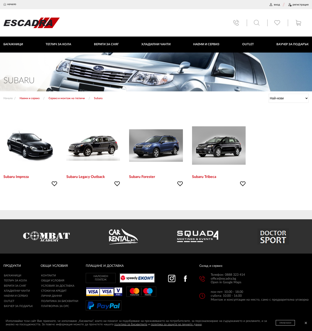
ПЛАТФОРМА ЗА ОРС (55, 306)
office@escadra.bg (223, 278)
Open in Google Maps (226, 282)
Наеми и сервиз (16, 296)
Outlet (9, 301)
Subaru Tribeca (204, 177)
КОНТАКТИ (48, 275)
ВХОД (274, 4)
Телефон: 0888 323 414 (228, 274)
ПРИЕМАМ (285, 323)
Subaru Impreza (16, 177)
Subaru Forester (142, 177)
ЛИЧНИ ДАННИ (51, 296)
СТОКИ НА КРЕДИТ (54, 291)
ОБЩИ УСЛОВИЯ (52, 280)
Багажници (12, 275)
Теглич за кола (15, 280)
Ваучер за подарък (18, 306)
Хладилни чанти (17, 291)
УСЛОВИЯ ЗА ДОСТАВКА (57, 285)
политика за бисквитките (130, 324)
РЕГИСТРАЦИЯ (298, 4)
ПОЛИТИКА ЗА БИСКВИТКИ (59, 301)
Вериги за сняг (15, 285)
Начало (8, 98)
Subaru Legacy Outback (85, 177)
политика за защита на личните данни (176, 324)
